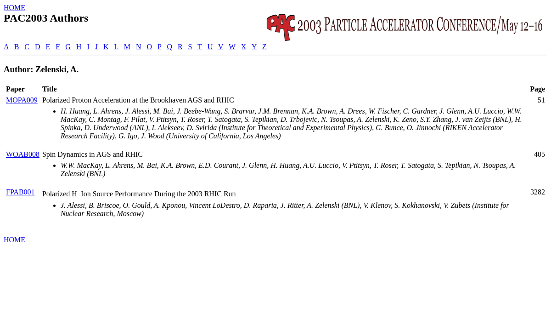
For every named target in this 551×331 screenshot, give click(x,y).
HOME (14, 7)
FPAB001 (20, 192)
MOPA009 (22, 100)
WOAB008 (22, 154)
